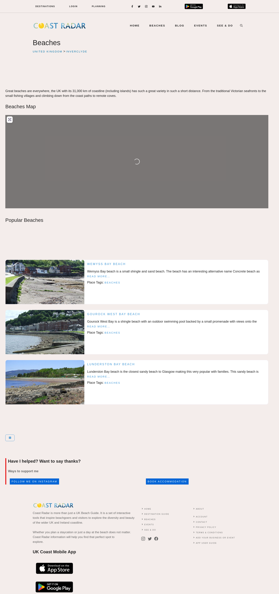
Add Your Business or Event (215, 538)
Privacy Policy (206, 527)
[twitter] (139, 6)
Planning (99, 6)
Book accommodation (167, 481)
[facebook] (132, 6)
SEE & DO (225, 25)
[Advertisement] (137, 75)
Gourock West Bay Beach (113, 314)
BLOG (179, 25)
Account (202, 517)
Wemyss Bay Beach (106, 264)
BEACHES (157, 25)
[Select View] (10, 438)
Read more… (98, 276)
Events (149, 525)
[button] (241, 25)
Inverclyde (76, 51)
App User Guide (206, 543)
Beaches (112, 282)
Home (135, 25)
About (200, 509)
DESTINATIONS (45, 6)
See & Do (150, 530)
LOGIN (73, 6)
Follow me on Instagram (34, 481)
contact (201, 522)
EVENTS (200, 25)
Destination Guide (156, 514)
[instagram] (146, 6)
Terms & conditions (209, 533)
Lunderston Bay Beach (111, 364)
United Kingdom (47, 51)
